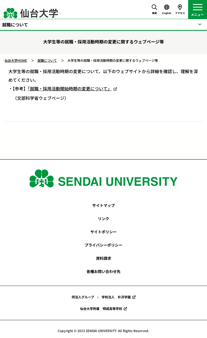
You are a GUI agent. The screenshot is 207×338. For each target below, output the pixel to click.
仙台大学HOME (16, 60)
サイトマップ (103, 205)
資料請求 (103, 258)
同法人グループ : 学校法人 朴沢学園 (101, 297)
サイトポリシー (103, 231)
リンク (103, 218)
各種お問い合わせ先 (103, 271)
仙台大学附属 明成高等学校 (101, 308)
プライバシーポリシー (103, 245)
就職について (47, 60)
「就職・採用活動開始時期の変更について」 (70, 88)
